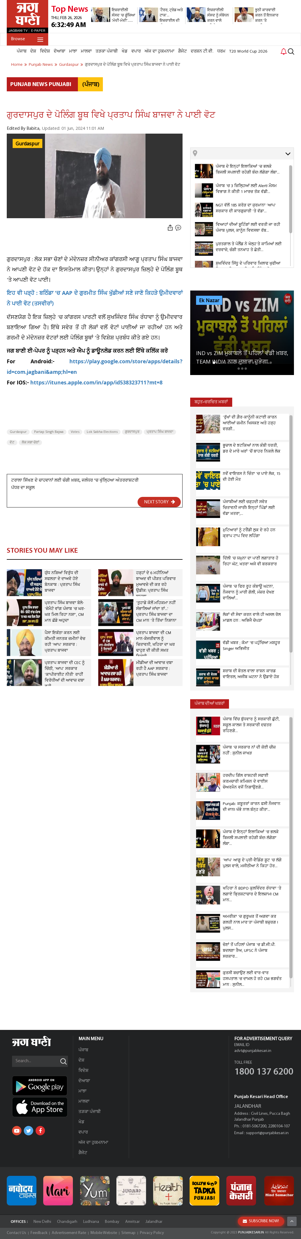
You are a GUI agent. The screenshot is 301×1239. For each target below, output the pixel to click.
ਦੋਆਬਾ (59, 51)
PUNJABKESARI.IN (251, 1232)
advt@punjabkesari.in (252, 1051)
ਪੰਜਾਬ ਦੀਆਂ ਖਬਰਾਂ (210, 704)
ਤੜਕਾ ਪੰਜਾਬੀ (107, 51)
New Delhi (42, 1222)
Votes (75, 432)
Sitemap (128, 1233)
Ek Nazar (209, 300)
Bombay (112, 1222)
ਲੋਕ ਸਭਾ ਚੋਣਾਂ (30, 442)
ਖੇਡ (125, 51)
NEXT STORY (159, 502)
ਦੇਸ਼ (33, 51)
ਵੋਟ (12, 442)
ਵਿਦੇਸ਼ (45, 51)
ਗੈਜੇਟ (182, 51)
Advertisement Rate (69, 1233)
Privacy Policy (152, 1233)
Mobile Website (104, 1233)
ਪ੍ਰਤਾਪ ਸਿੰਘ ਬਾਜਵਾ (160, 432)
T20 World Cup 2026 (248, 51)
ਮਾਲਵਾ (86, 51)
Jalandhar (154, 1222)
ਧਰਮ (221, 51)
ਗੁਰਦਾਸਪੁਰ (132, 432)
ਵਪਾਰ (136, 51)
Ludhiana (91, 1222)
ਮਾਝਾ (73, 51)
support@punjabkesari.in (267, 1133)
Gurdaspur (27, 143)
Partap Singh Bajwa (48, 432)
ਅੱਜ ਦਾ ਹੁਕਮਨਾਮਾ (159, 51)
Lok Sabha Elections (102, 432)
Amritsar (132, 1222)
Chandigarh (67, 1222)
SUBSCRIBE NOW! (261, 1221)
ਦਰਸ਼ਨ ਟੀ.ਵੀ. (202, 51)
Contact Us (16, 1233)
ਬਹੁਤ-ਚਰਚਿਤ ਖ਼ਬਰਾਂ (211, 402)
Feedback (39, 1233)
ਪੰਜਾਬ (21, 51)
